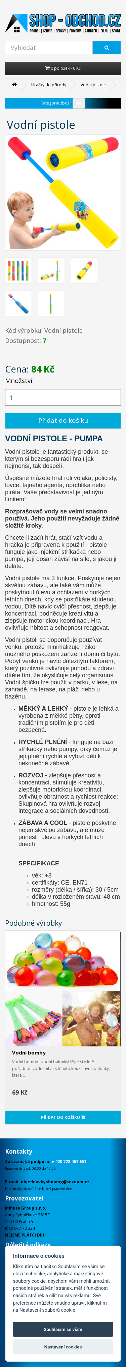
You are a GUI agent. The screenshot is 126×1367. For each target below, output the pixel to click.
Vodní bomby (29, 1052)
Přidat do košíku (63, 420)
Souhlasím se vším (63, 1329)
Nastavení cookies (63, 1346)
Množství (18, 380)
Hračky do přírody (48, 85)
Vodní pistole (93, 85)
